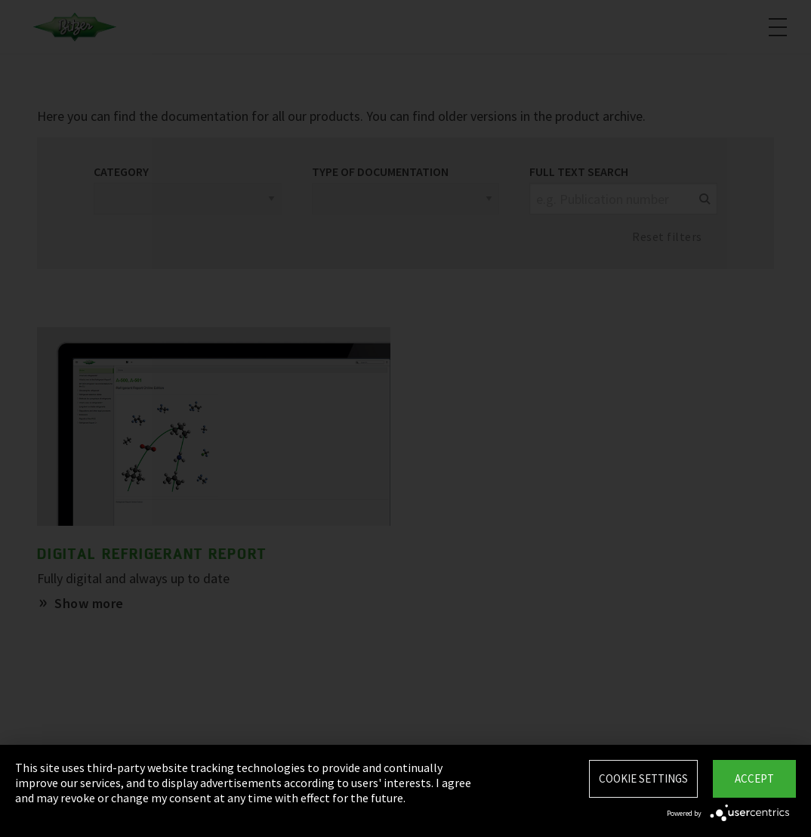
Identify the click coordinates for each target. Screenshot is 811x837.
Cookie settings (643, 778)
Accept (754, 778)
